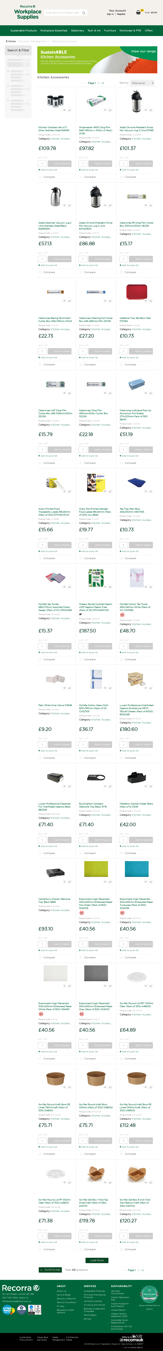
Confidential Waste (72, 1338)
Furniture (110, 30)
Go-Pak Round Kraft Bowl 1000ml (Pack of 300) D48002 (96, 1106)
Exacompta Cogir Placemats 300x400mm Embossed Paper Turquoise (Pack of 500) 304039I (136, 903)
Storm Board (90, 1315)
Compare (46, 177)
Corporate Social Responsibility (119, 1321)
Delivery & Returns (66, 1298)
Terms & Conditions (66, 1302)
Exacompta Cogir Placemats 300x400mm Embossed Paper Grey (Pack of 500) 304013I (95, 1006)
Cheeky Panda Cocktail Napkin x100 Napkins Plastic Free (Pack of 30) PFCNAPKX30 (95, 607)
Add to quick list (47, 169)
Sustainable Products (23, 30)
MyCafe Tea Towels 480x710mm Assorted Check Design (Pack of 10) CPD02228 (55, 607)
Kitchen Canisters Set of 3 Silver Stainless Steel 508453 (53, 129)
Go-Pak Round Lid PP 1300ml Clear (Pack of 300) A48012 (54, 1201)
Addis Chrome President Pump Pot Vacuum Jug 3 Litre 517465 (137, 129)
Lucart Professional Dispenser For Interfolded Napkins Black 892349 (54, 806)
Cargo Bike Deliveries (42, 1338)
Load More (97, 1260)
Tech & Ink (94, 30)
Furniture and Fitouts (94, 1305)
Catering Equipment (64, 41)
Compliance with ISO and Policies (121, 1327)
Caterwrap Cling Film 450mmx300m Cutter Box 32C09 (93, 413)
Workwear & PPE (130, 30)
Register (121, 14)
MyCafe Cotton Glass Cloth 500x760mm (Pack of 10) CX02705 (93, 708)
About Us (61, 1291)
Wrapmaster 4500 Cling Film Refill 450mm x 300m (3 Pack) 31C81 (95, 130)
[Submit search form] (83, 13)
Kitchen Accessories (63, 138)
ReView (88, 1318)
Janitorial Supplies (93, 1301)
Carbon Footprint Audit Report (120, 1304)
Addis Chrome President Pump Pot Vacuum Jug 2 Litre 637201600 (95, 225)
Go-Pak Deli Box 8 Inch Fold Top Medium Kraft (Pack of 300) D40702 (135, 1202)
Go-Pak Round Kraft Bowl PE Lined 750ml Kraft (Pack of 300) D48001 (54, 1107)
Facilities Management (32, 41)
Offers (149, 30)
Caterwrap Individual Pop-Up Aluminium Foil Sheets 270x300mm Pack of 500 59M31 (135, 415)
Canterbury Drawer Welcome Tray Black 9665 (54, 900)
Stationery (77, 30)
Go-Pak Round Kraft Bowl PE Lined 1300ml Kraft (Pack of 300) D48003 (135, 1107)
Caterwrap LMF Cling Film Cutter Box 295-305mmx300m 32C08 (55, 413)
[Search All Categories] (65, 12)
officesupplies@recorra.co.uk (16, 1301)
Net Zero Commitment (117, 1292)
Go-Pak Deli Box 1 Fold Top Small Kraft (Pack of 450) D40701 (93, 1202)
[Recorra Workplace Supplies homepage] (20, 1287)
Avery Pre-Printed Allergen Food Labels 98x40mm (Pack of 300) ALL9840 (95, 511)
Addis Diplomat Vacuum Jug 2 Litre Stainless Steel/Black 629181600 (54, 225)
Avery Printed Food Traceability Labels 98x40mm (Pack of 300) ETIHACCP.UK (54, 511)
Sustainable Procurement (26, 1338)
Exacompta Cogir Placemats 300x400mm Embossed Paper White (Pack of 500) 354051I (55, 1006)
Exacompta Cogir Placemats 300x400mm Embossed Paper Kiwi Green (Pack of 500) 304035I (95, 903)
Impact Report (118, 1310)
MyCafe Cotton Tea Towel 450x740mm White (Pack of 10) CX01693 (135, 607)
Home (10, 41)
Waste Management (58, 1338)
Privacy (60, 1306)
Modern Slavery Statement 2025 (119, 1314)
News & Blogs (64, 1294)
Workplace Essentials (53, 30)
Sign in (110, 14)
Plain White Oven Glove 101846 (55, 705)
